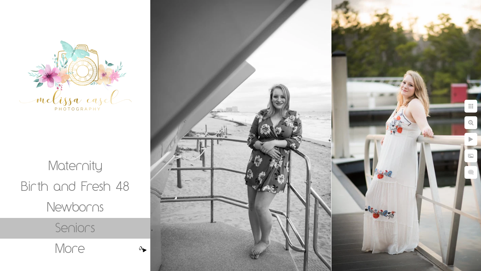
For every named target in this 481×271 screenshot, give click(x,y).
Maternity (75, 165)
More (70, 248)
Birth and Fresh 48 (75, 185)
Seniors (75, 227)
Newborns (75, 206)
